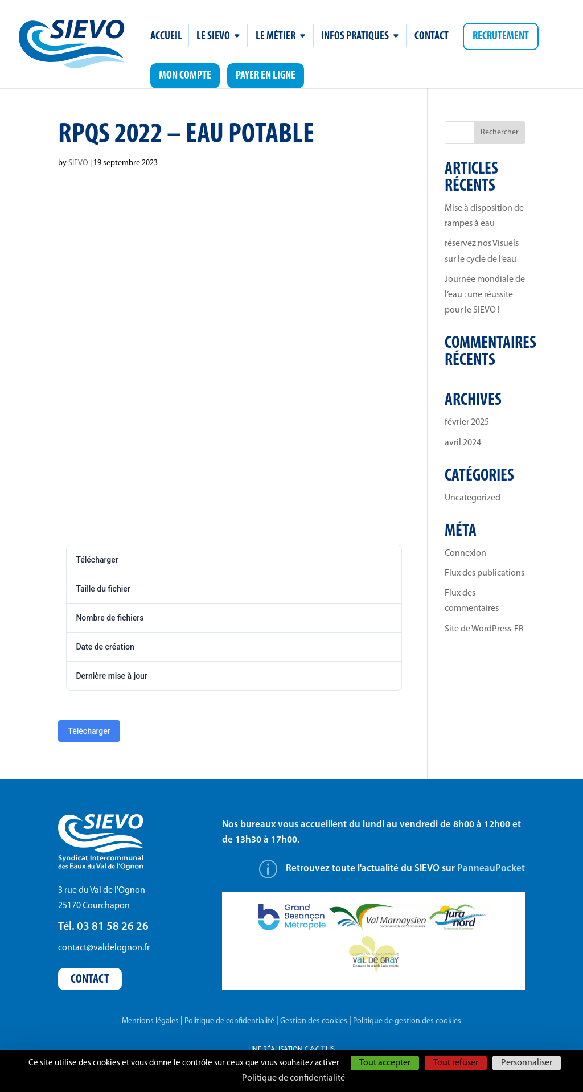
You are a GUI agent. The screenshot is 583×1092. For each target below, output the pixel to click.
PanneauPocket (491, 868)
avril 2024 (463, 443)
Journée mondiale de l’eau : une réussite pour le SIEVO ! (485, 295)
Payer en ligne (265, 75)
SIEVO (78, 163)
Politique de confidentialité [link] (293, 1078)
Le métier (275, 37)
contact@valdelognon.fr (104, 948)
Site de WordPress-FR (484, 629)
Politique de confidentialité (229, 1021)
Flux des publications (484, 573)
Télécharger (89, 731)
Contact (431, 37)
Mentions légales (150, 1021)
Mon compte (185, 75)
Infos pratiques (355, 37)
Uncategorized (472, 498)
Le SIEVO (213, 37)
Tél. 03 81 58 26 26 (103, 927)
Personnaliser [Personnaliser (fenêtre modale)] (526, 1063)
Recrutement (501, 36)
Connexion (465, 553)
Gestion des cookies (313, 1021)
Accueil (166, 37)
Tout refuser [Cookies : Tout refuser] (455, 1063)
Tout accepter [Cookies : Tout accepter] (384, 1063)
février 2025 (467, 422)
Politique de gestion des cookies (407, 1021)
